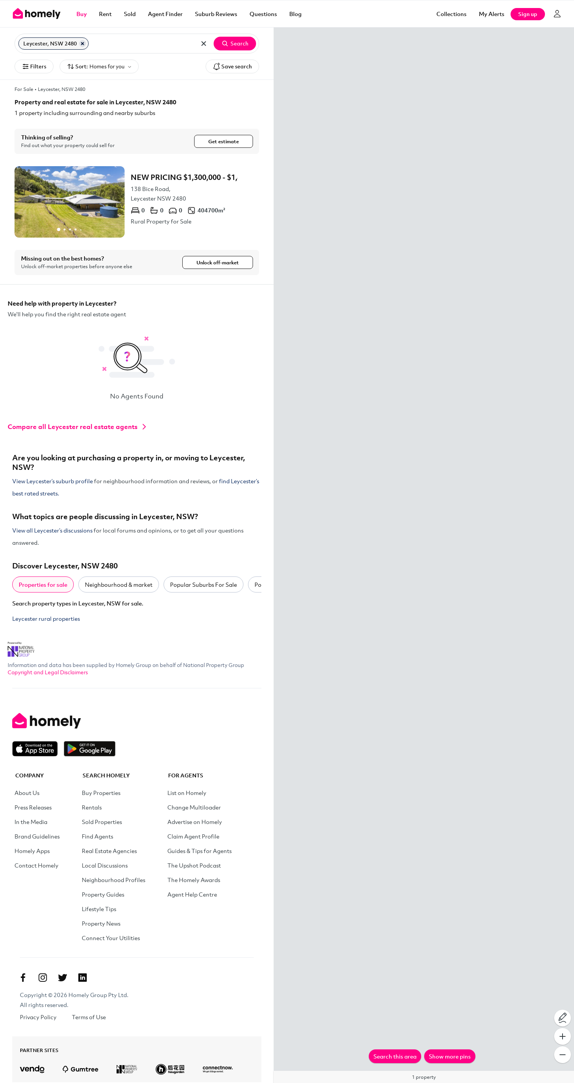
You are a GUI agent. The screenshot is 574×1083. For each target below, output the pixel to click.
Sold (130, 14)
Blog (295, 14)
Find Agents (97, 837)
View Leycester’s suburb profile (52, 482)
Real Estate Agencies (109, 851)
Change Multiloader (194, 808)
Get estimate (223, 141)
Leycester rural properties (46, 619)
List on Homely (186, 793)
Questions (263, 14)
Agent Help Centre (192, 895)
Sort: (99, 66)
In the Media (31, 822)
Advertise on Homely (194, 822)
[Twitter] (62, 978)
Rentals (92, 808)
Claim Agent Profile (193, 837)
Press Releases (33, 808)
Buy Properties (101, 793)
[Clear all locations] (204, 43)
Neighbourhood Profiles (113, 880)
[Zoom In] (562, 1036)
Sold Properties (102, 822)
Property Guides (103, 895)
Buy (81, 14)
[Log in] (557, 14)
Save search (232, 66)
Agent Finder (165, 14)
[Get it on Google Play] (89, 749)
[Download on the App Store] (38, 749)
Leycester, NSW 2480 (61, 89)
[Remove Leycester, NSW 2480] (82, 43)
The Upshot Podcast (194, 866)
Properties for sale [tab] (43, 585)
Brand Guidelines (37, 837)
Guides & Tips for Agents (199, 851)
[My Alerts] (492, 14)
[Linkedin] (82, 978)
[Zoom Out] (562, 1054)
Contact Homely (36, 866)
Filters (34, 66)
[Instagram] (42, 978)
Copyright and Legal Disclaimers (48, 673)
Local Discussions (105, 866)
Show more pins (450, 1056)
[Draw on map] (562, 1018)
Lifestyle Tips (99, 909)
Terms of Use (89, 1017)
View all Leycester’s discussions (52, 531)
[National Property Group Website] (21, 647)
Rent (105, 14)
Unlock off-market (217, 262)
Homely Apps (32, 851)
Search (234, 43)
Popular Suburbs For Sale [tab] (203, 585)
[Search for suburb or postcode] (142, 43)
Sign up (527, 14)
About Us (27, 793)
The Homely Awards (193, 880)
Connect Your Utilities (111, 938)
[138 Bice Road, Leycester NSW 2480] (137, 202)
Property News (101, 924)
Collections (451, 14)
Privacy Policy (38, 1017)
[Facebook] (23, 978)
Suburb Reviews (216, 14)
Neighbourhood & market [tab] (118, 585)
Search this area (395, 1056)
